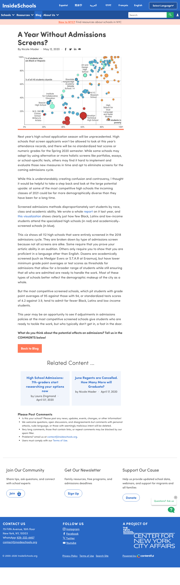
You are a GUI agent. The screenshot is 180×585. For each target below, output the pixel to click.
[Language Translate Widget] (163, 5)
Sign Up (73, 493)
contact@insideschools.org (62, 436)
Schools (7, 15)
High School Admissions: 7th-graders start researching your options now (45, 384)
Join (16, 494)
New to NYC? (67, 22)
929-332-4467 (25, 537)
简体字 (78, 5)
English (138, 5)
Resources (25, 15)
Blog (38, 15)
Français (123, 5)
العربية (93, 5)
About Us (51, 15)
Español (63, 5)
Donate (131, 498)
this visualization (29, 216)
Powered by (138, 556)
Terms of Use (60, 440)
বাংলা (108, 5)
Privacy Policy (70, 555)
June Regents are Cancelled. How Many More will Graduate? (96, 382)
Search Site (102, 555)
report (88, 211)
